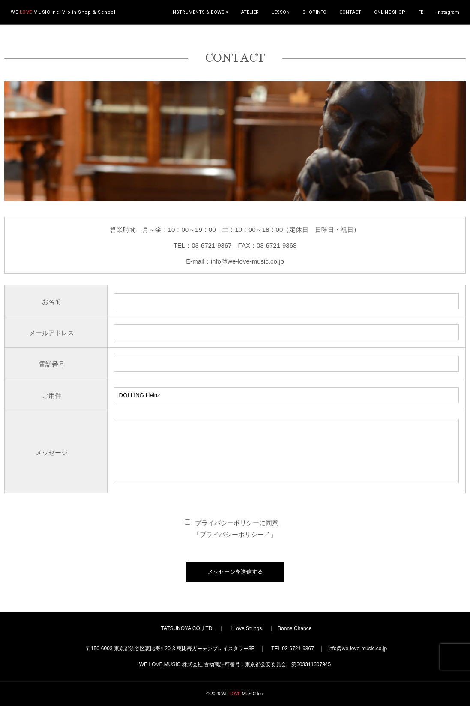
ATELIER (250, 12)
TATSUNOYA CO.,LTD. (187, 628)
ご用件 (51, 395)
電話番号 (52, 364)
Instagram (448, 12)
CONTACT (350, 12)
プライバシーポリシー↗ (235, 534)
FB (421, 12)
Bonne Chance (294, 628)
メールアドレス (51, 332)
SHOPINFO (314, 12)
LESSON (281, 12)
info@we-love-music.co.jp (247, 261)
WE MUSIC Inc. (63, 12)
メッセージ (52, 452)
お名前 (51, 301)
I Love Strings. (247, 628)
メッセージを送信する (235, 571)
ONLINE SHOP (389, 12)
